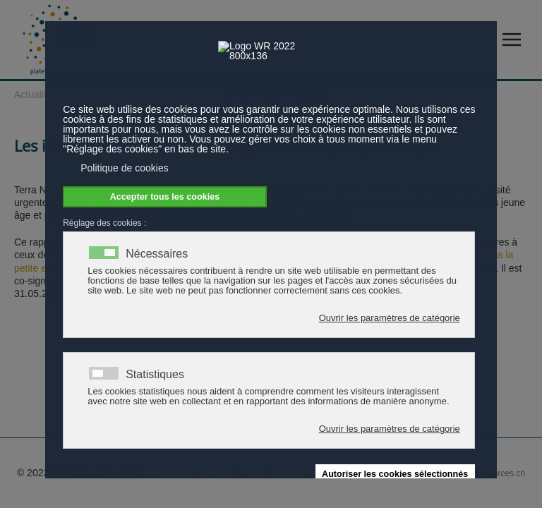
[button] (515, 40)
